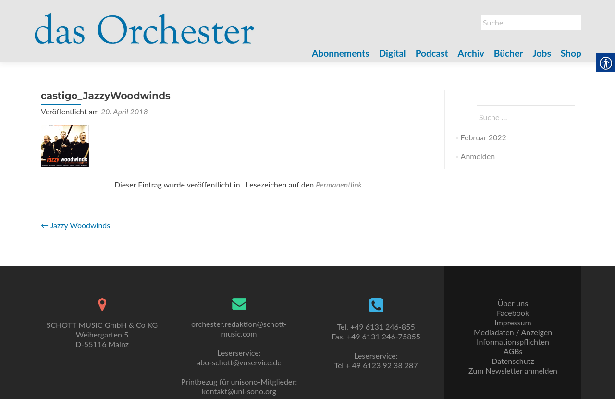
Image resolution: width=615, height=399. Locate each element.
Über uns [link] (513, 303)
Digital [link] (392, 53)
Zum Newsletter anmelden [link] (512, 370)
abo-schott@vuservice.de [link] (239, 362)
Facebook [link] (513, 312)
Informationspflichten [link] (513, 341)
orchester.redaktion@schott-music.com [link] (239, 328)
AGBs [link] (513, 351)
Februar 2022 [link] (483, 137)
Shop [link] (571, 53)
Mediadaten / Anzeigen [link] (513, 332)
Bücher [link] (508, 53)
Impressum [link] (512, 322)
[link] (145, 23)
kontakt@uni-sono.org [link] (239, 391)
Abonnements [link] (340, 53)
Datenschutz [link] (513, 360)
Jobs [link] (542, 53)
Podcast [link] (432, 53)
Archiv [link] (471, 53)
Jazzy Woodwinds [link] (75, 225)
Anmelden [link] (478, 156)
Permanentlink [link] (339, 184)
